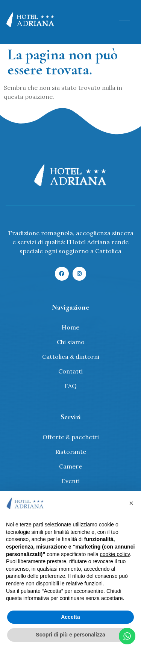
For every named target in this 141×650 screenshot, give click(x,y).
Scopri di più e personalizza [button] (70, 635)
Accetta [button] (70, 617)
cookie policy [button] (115, 554)
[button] (131, 503)
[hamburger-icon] (124, 19)
